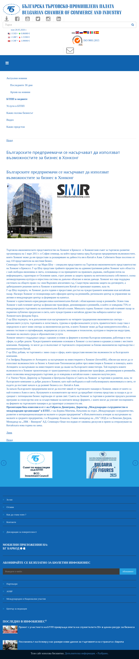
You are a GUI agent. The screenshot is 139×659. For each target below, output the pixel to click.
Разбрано (103, 653)
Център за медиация (15, 608)
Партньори (10, 583)
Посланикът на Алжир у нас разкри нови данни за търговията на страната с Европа (71, 641)
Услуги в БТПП (15, 106)
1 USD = (19, 33)
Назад (9, 140)
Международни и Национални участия (24, 598)
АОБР (7, 591)
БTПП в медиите (16, 99)
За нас (8, 499)
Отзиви (8, 507)
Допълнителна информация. (80, 653)
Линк (9, 432)
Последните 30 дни (21, 85)
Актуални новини (16, 78)
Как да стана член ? (14, 514)
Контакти (9, 522)
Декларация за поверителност (20, 532)
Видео (10, 119)
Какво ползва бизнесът (19, 112)
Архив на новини (20, 92)
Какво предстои (15, 126)
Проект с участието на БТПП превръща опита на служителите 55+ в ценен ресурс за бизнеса (77, 627)
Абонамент (127, 571)
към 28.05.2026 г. (19, 30)
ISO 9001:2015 (85, 40)
